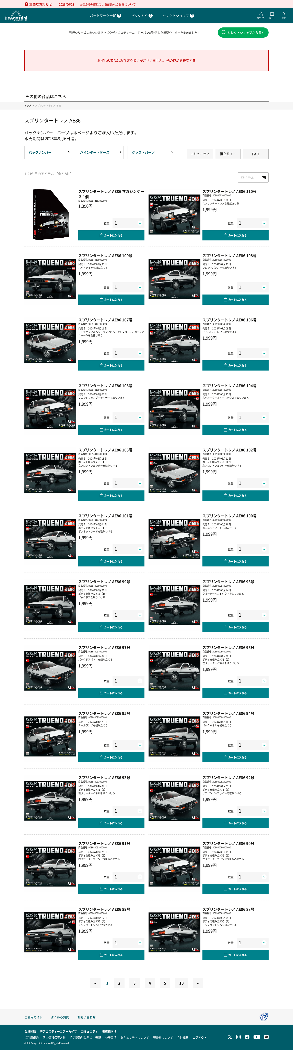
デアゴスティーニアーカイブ (58, 1031)
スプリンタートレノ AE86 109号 (105, 256)
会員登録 (30, 1031)
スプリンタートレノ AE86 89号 (104, 910)
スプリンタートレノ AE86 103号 (105, 450)
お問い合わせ (86, 1017)
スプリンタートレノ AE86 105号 (105, 386)
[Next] (198, 984)
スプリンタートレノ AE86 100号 (229, 516)
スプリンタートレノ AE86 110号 (229, 192)
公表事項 (110, 1037)
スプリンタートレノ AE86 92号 (228, 778)
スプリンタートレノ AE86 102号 (229, 450)
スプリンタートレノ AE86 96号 (228, 648)
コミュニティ (200, 154)
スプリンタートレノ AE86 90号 (228, 844)
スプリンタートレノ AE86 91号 (104, 844)
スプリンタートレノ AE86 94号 (228, 714)
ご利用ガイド (33, 1017)
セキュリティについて (134, 1037)
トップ (27, 106)
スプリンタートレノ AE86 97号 (104, 648)
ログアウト (199, 1037)
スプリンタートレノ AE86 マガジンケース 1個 (111, 194)
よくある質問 (60, 1017)
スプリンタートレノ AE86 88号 (228, 910)
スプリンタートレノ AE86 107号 (105, 320)
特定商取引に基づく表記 (85, 1037)
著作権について (163, 1037)
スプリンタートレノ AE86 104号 (229, 386)
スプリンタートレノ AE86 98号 (228, 582)
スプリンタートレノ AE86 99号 (104, 582)
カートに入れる (113, 236)
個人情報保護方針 (54, 1037)
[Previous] (95, 984)
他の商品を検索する (181, 61)
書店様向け (109, 1031)
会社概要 (182, 1037)
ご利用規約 (31, 1037)
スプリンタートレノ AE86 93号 (104, 778)
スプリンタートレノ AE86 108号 (229, 256)
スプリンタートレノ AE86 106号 (229, 320)
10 (181, 984)
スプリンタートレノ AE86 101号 (105, 516)
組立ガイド (228, 154)
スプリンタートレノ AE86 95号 (104, 714)
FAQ (256, 154)
